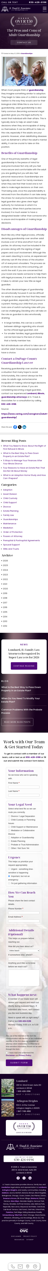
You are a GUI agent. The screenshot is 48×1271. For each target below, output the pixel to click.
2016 (4, 607)
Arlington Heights (9, 1190)
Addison (5, 1193)
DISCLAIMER (16, 1236)
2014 (4, 616)
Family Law (8, 515)
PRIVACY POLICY (30, 1236)
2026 (4, 560)
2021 (4, 584)
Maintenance (9, 523)
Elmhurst (34, 1198)
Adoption (7, 489)
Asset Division (10, 494)
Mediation (8, 527)
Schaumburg (8, 1215)
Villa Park (18, 1215)
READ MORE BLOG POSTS (17, 722)
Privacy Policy (25, 1055)
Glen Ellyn (15, 1201)
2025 (4, 565)
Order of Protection (12, 532)
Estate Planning (10, 511)
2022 (4, 579)
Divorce (7, 506)
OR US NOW (24, 1159)
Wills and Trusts (11, 548)
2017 (4, 602)
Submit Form (19, 1063)
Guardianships (26, 53)
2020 (4, 588)
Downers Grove (10, 1198)
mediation (5, 1187)
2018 (4, 598)
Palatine (9, 1212)
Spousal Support (11, 544)
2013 (4, 621)
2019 (4, 593)
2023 (4, 574)
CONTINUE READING (24, 666)
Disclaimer (10, 1055)
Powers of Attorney (12, 536)
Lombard (42, 1187)
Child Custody (10, 498)
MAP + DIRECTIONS (28, 1094)
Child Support (10, 502)
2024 (4, 570)
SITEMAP (29, 1240)
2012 (4, 626)
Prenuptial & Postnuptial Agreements (21, 540)
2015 (4, 612)
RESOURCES (19, 1240)
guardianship (36, 90)
